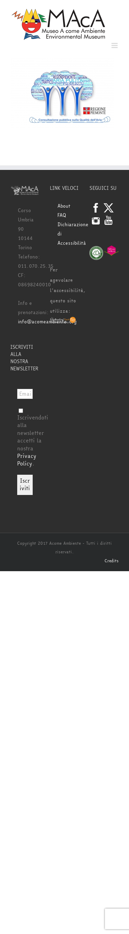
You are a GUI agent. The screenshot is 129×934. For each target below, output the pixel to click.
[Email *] (25, 394)
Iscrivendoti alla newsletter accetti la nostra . (32, 438)
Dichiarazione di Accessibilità (68, 234)
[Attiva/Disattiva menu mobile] (115, 45)
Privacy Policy (26, 460)
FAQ (61, 215)
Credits (112, 561)
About (64, 206)
